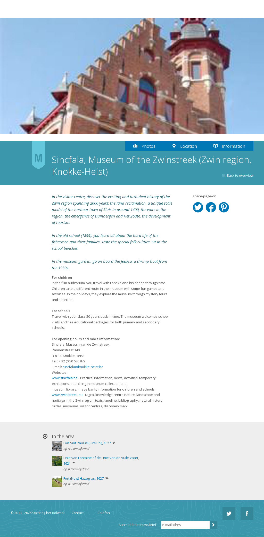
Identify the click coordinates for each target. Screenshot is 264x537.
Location (188, 146)
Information (233, 146)
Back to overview (240, 175)
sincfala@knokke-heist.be (83, 366)
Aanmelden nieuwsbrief (137, 524)
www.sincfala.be (65, 378)
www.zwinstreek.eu (67, 394)
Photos (148, 146)
